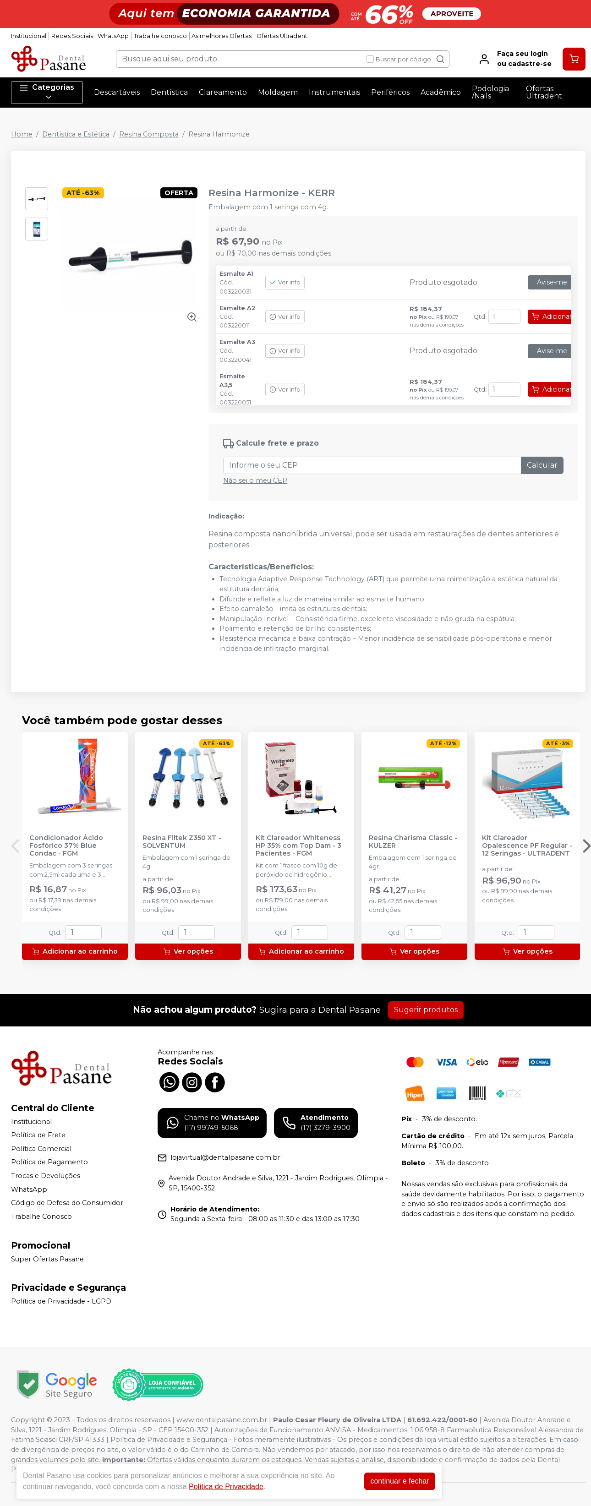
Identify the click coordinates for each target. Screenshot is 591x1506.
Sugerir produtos (426, 1009)
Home (22, 134)
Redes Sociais (72, 36)
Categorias (46, 92)
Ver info (285, 282)
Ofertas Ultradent (282, 36)
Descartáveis (117, 92)
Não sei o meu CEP (255, 480)
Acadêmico (441, 92)
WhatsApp (113, 36)
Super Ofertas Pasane (47, 1259)
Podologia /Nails (490, 92)
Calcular (542, 465)
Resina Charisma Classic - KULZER (413, 842)
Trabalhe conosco (160, 36)
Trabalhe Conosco (41, 1216)
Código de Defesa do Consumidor (67, 1203)
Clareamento (223, 92)
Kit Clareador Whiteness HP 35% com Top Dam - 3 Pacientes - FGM (298, 846)
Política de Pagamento (49, 1162)
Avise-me (552, 282)
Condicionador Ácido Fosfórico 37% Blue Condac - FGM (66, 846)
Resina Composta (149, 134)
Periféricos (390, 92)
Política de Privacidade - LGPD (61, 1301)
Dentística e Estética (75, 134)
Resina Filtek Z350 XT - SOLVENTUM (181, 842)
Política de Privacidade (226, 1486)
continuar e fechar (399, 1481)
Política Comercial (41, 1149)
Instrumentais (334, 92)
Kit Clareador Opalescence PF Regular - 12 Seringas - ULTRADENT (527, 846)
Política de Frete (38, 1135)
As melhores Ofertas (222, 36)
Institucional (28, 36)
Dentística (169, 92)
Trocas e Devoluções (45, 1176)
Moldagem (278, 92)
